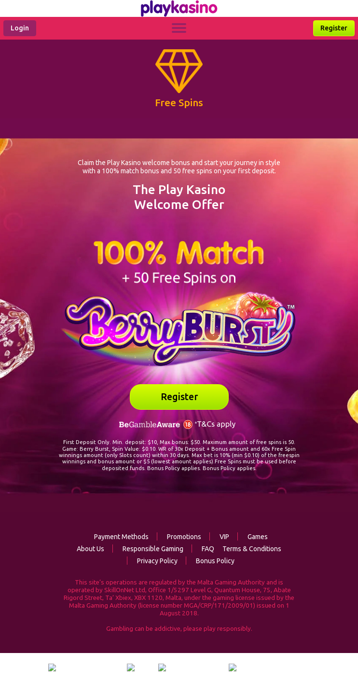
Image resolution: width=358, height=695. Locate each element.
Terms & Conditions (251, 549)
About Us (90, 549)
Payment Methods (121, 537)
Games (252, 537)
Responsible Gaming (147, 549)
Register (333, 28)
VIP (219, 537)
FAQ (203, 549)
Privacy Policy (152, 561)
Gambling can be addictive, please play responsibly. (179, 628)
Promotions (179, 537)
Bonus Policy (210, 561)
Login (20, 28)
